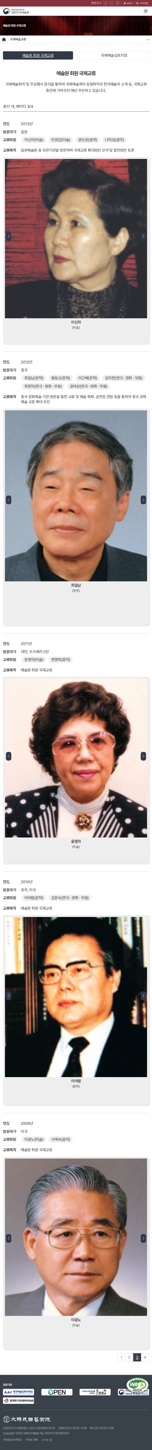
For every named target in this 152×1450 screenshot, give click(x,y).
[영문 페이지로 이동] (128, 3)
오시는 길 (47, 1439)
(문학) (33, 378)
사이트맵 (142, 3)
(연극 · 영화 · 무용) (123, 378)
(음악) (87, 139)
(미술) (33, 139)
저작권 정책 (32, 1439)
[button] (8, 236)
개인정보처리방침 (12, 1439)
